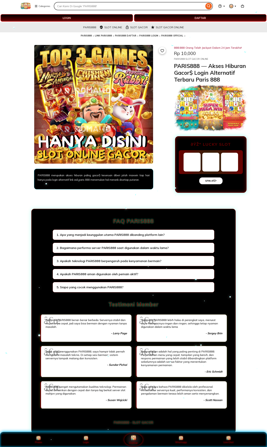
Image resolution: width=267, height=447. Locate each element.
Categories (42, 6)
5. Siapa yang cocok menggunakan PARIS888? (90, 287)
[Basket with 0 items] (242, 6)
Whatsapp (181, 440)
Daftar (133, 439)
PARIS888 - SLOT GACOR (133, 422)
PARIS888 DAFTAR (125, 35)
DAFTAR (200, 18)
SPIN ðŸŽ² (211, 180)
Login (86, 440)
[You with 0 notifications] (232, 6)
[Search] (209, 6)
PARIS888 (86, 35)
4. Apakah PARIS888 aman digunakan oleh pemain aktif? (97, 274)
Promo (38, 440)
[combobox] (129, 6)
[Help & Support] (221, 6)
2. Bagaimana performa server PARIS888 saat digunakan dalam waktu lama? (113, 248)
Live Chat (229, 440)
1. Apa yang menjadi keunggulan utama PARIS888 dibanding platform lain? (111, 235)
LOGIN (67, 18)
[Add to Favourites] (162, 50)
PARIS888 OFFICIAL (172, 35)
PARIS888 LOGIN (148, 35)
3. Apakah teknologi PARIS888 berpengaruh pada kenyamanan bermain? (109, 261)
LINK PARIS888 (103, 35)
